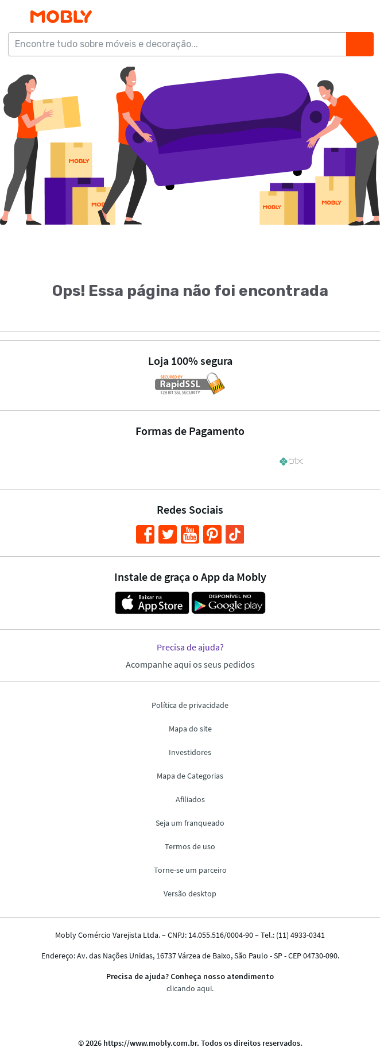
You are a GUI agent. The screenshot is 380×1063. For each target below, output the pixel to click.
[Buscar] (360, 44)
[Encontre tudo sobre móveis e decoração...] (181, 44)
